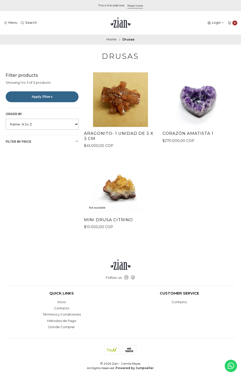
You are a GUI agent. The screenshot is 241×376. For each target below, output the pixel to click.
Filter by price (42, 141)
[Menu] (10, 23)
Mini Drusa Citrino (108, 223)
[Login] (215, 23)
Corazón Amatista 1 (187, 133)
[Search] (29, 23)
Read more (135, 5)
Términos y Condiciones (62, 314)
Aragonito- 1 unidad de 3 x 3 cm (118, 136)
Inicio (62, 302)
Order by (14, 114)
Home (111, 39)
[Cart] (232, 23)
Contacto (61, 308)
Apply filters (42, 97)
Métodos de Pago (61, 321)
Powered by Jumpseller (135, 368)
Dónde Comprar (61, 327)
